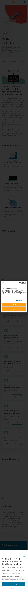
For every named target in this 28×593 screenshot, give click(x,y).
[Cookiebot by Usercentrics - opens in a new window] (19, 283)
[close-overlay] (24, 555)
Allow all (14, 304)
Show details (19, 300)
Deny (14, 309)
